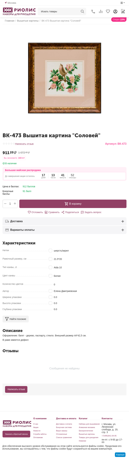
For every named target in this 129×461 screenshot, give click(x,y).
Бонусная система (64, 427)
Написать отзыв (23, 144)
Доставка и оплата (64, 424)
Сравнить (53, 212)
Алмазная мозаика (87, 427)
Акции (35, 427)
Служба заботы (40, 434)
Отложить (36, 212)
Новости (36, 431)
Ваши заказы (61, 431)
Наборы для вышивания (89, 424)
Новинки (82, 441)
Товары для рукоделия (88, 437)
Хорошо (120, 454)
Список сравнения (64, 437)
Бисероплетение (86, 431)
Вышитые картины (87, 434)
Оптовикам (38, 437)
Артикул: (111, 143)
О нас (35, 424)
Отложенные (61, 434)
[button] (69, 212)
